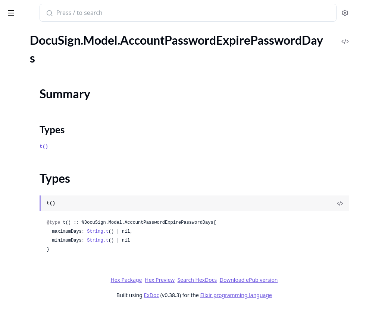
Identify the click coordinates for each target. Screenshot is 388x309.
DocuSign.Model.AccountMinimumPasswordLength (53, 38)
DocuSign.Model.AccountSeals (44, 194)
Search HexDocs (252, 280)
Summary (25, 71)
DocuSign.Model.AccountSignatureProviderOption (53, 254)
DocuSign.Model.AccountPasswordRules (53, 134)
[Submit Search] (143, 13)
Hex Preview (216, 279)
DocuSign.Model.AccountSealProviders (53, 184)
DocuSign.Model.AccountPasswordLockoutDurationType (53, 104)
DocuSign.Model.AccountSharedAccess (53, 214)
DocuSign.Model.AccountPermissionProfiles (53, 164)
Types (20, 80)
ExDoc (207, 295)
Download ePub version (304, 279)
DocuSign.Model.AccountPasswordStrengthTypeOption (53, 154)
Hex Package (182, 279)
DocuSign (21, 8)
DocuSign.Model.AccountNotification (53, 48)
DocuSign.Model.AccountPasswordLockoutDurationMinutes (53, 94)
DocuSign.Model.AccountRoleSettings (53, 174)
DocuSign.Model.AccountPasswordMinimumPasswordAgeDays (53, 114)
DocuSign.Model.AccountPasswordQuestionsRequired (53, 124)
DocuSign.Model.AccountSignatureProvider (53, 244)
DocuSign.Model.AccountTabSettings (52, 295)
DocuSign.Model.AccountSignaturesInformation (53, 285)
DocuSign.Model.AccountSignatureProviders (53, 264)
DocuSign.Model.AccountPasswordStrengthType (53, 144)
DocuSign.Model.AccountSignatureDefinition (53, 234)
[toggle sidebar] (102, 11)
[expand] (104, 40)
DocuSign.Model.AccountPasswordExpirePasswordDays (53, 58)
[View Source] (356, 203)
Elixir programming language (292, 295)
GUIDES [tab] (15, 32)
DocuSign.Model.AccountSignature (50, 224)
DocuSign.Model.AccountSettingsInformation (53, 204)
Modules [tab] (48, 32)
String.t (192, 231)
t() (138, 146)
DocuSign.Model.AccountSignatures (51, 274)
